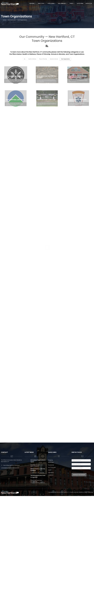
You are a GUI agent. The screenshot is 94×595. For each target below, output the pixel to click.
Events (72, 3)
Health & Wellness (29, 54)
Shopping (32, 3)
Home (4, 20)
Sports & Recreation (34, 564)
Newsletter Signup (79, 573)
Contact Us (88, 3)
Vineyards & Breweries (35, 581)
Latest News (80, 3)
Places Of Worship (43, 54)
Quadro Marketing (88, 591)
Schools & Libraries (58, 54)
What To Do (41, 3)
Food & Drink (52, 3)
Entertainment (33, 579)
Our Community (63, 3)
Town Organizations (76, 54)
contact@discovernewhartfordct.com (10, 566)
